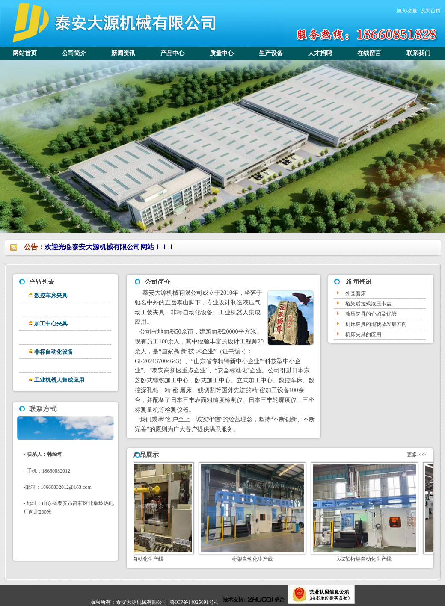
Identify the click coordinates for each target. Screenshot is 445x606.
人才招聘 (320, 53)
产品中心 (172, 53)
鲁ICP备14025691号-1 (194, 602)
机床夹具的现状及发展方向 (376, 324)
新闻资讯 (123, 53)
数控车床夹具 (51, 295)
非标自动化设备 (53, 352)
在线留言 (369, 53)
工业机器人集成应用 (59, 380)
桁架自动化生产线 (261, 559)
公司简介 (74, 53)
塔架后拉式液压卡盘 (368, 304)
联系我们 (418, 53)
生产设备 (271, 53)
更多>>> (416, 455)
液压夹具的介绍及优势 (371, 314)
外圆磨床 (355, 293)
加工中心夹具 (51, 323)
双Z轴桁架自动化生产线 (373, 559)
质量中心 (222, 53)
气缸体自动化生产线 (149, 559)
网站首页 (25, 53)
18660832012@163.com (66, 487)
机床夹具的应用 (363, 334)
